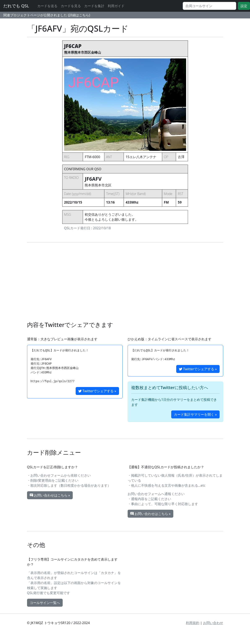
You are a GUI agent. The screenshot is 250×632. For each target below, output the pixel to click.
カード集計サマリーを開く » (195, 414)
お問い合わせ (213, 622)
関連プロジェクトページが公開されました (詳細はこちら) (46, 15)
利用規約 (192, 622)
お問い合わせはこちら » (50, 495)
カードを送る (47, 6)
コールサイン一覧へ (45, 602)
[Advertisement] (125, 282)
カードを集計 (94, 6)
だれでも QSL (16, 6)
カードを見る (71, 6)
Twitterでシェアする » (97, 391)
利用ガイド (116, 6)
